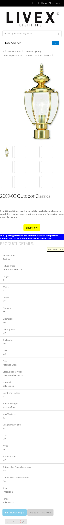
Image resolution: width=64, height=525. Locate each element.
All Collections (14, 51)
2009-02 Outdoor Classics (38, 55)
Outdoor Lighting (33, 51)
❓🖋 (22, 521)
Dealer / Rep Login (50, 2)
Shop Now (32, 227)
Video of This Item (40, 512)
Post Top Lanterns (13, 55)
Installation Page (14, 512)
